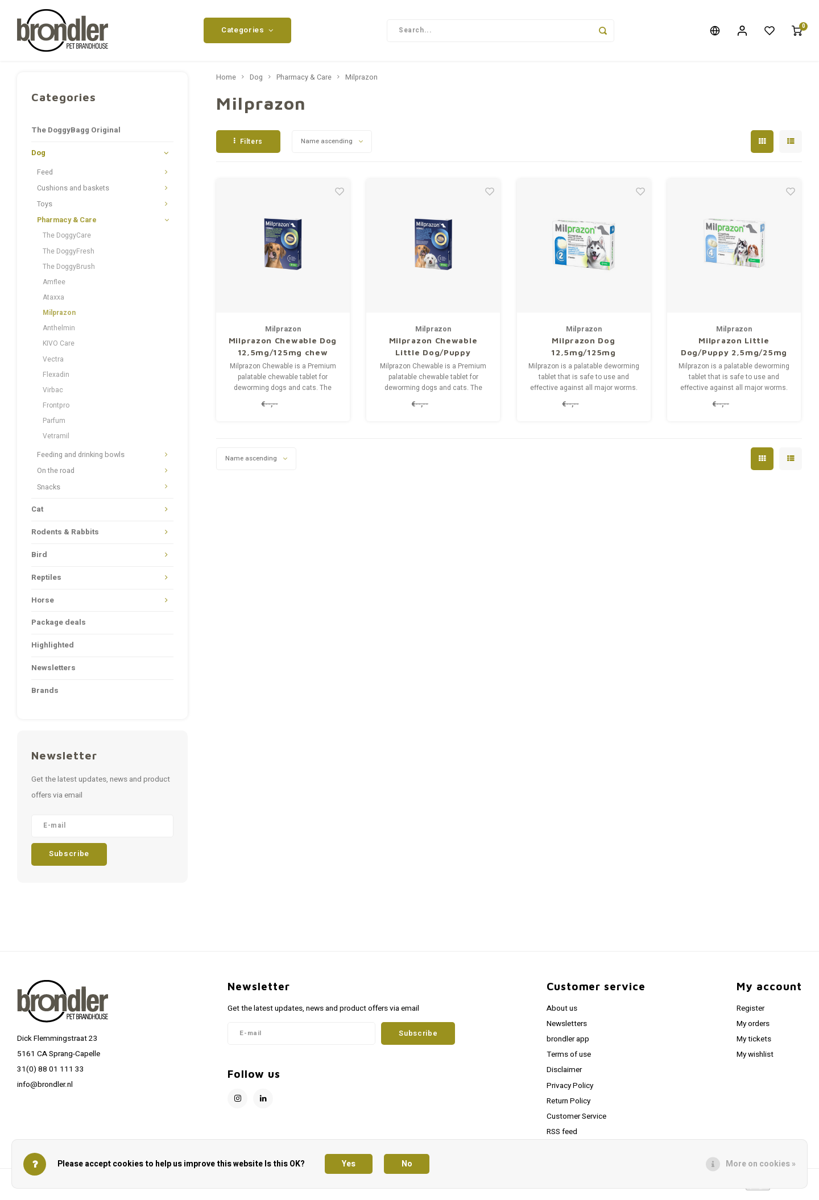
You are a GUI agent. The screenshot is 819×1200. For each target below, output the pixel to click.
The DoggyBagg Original (76, 134)
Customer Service (576, 1121)
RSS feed (562, 1136)
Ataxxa (53, 302)
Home (226, 82)
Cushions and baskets (73, 193)
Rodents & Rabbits (65, 536)
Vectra (53, 363)
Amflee (54, 286)
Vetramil (56, 440)
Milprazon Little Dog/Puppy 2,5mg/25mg (734, 351)
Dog (38, 157)
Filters (248, 145)
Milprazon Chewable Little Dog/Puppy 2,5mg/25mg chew (433, 351)
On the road (56, 475)
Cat (37, 513)
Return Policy (568, 1105)
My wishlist (755, 1059)
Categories (247, 32)
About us (562, 1012)
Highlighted (52, 649)
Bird (39, 558)
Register (750, 1012)
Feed (45, 177)
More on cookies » (761, 1164)
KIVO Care (59, 348)
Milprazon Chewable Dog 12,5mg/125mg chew (283, 351)
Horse (42, 604)
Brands (45, 695)
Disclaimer (564, 1074)
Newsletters (53, 672)
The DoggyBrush (69, 270)
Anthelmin (59, 332)
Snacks (48, 491)
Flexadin (56, 378)
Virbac (53, 394)
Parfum (54, 425)
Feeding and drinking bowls (81, 459)
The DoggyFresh (68, 255)
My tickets (754, 1043)
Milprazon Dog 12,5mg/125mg (583, 351)
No (407, 1164)
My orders (753, 1028)
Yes (348, 1164)
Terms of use (569, 1059)
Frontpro (56, 410)
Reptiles (46, 581)
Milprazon (59, 317)
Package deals (58, 627)
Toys (44, 209)
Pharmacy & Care (67, 224)
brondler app (568, 1043)
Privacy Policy (570, 1089)
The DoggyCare (67, 240)
